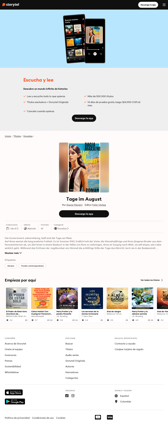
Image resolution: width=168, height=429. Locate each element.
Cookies (60, 417)
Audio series (72, 355)
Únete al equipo (14, 349)
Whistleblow (12, 372)
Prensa (8, 360)
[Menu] (164, 5)
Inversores (10, 355)
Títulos (17, 136)
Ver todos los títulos (152, 280)
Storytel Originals (75, 360)
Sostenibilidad (13, 366)
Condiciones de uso (43, 417)
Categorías (71, 377)
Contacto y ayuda (125, 343)
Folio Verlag (99, 204)
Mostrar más (13, 252)
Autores (69, 366)
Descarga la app (148, 5)
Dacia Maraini (74, 204)
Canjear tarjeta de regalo (129, 349)
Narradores (71, 372)
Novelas (28, 136)
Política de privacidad (17, 417)
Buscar (69, 343)
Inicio (8, 136)
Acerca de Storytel (15, 343)
